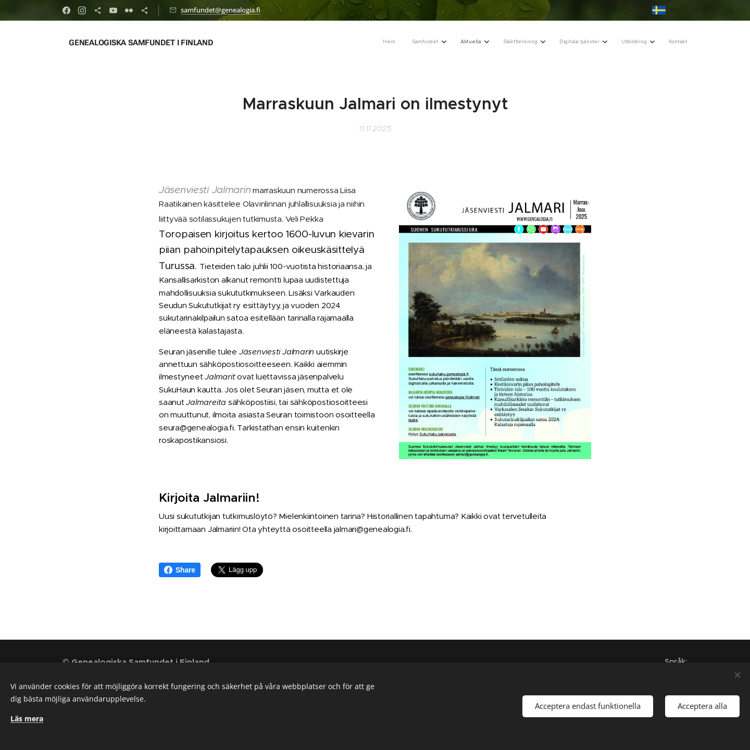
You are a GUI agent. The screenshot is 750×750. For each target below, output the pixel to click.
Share (179, 570)
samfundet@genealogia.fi (220, 10)
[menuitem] (564, 42)
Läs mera (26, 718)
